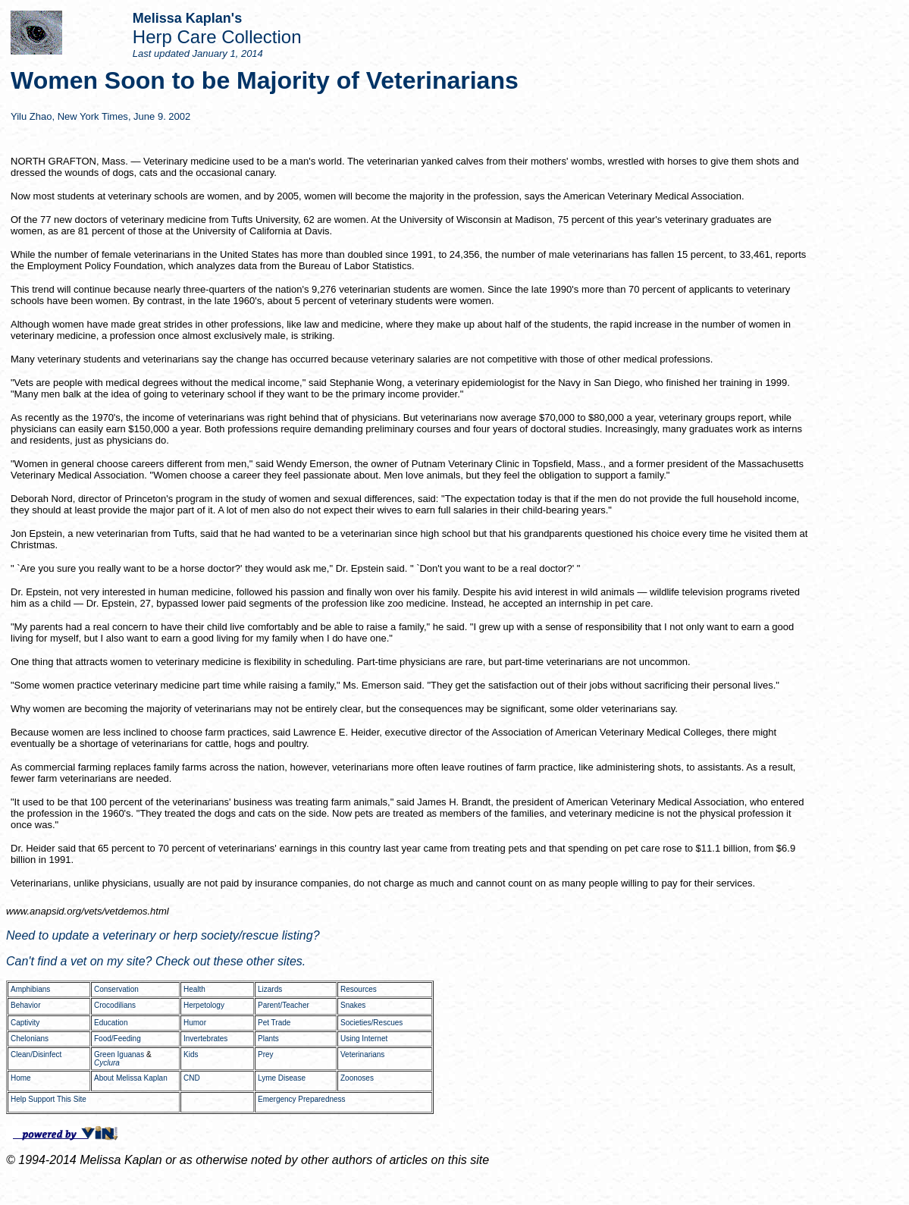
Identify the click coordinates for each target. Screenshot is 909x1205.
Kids (190, 1054)
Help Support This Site (48, 1099)
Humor (194, 1022)
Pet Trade (274, 1022)
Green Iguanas (119, 1054)
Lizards (270, 989)
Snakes (352, 1005)
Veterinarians (362, 1054)
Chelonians (30, 1038)
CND (191, 1078)
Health (194, 989)
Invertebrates (205, 1038)
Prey (266, 1054)
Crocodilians (115, 1005)
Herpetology (203, 1005)
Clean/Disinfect (36, 1054)
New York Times (93, 116)
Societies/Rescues (371, 1022)
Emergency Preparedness (302, 1099)
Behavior (25, 1005)
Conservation (116, 989)
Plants (268, 1038)
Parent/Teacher (283, 1005)
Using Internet (363, 1038)
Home (21, 1078)
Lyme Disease (282, 1078)
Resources (358, 989)
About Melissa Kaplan (131, 1078)
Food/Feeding (117, 1038)
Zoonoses (357, 1078)
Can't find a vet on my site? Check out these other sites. (156, 961)
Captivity (25, 1022)
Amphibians (30, 989)
